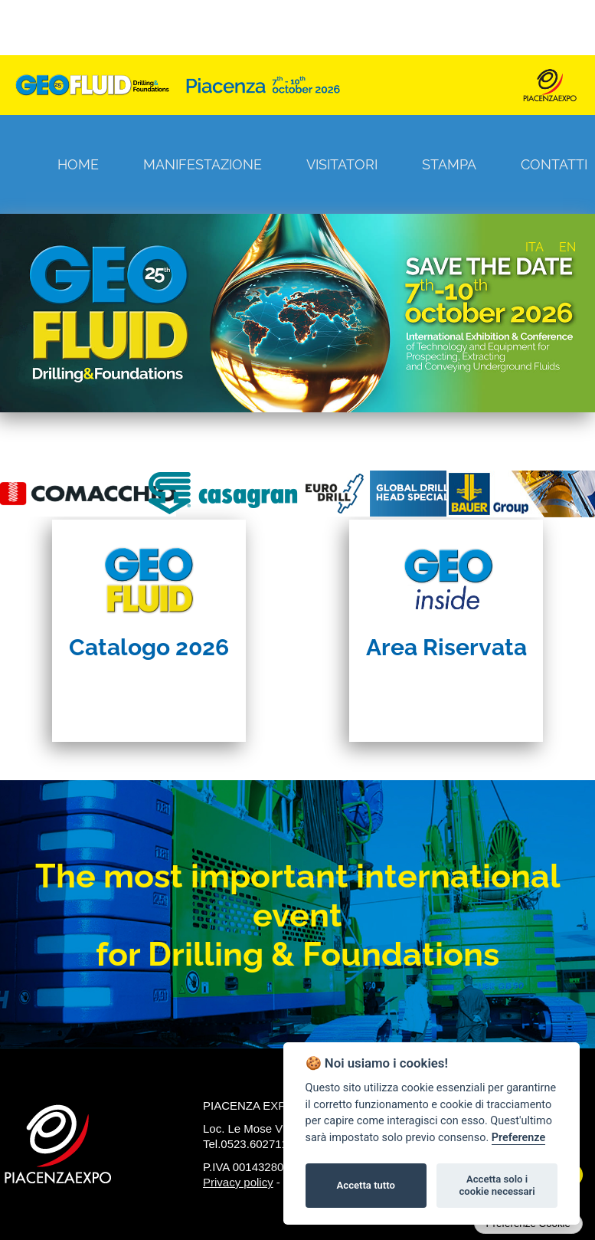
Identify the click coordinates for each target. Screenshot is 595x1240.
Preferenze (518, 1137)
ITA (534, 247)
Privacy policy (238, 1182)
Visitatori (342, 164)
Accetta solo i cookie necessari (497, 1185)
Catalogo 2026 (149, 647)
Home (78, 164)
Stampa (449, 164)
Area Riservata (446, 647)
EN (567, 247)
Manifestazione (202, 164)
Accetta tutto (366, 1185)
